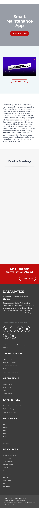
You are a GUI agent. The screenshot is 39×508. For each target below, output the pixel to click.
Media (5, 505)
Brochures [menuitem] (6, 471)
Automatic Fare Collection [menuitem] (11, 372)
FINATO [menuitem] (5, 440)
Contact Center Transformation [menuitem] (12, 406)
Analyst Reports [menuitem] (8, 464)
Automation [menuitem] (7, 387)
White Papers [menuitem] (7, 468)
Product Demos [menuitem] (8, 461)
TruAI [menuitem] (4, 433)
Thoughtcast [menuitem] (7, 474)
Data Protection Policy (10, 502)
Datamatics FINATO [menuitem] (9, 390)
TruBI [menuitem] (4, 430)
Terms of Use (31, 502)
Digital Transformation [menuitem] (10, 365)
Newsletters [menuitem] (6, 486)
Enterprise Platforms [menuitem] (9, 362)
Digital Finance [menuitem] (7, 384)
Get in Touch (27, 278)
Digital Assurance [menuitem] (8, 369)
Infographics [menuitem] (7, 480)
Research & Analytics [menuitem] (9, 412)
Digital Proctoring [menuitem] (8, 409)
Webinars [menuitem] (6, 477)
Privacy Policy (22, 502)
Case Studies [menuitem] (7, 458)
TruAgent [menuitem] (6, 443)
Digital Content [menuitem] (7, 393)
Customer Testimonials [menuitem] (10, 455)
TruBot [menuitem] (5, 424)
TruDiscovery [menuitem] (7, 436)
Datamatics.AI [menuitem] (7, 359)
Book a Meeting (20, 33)
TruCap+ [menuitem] (5, 427)
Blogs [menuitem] (4, 483)
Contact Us (11, 505)
